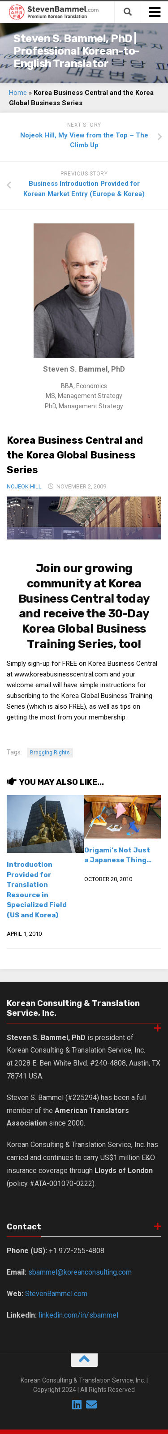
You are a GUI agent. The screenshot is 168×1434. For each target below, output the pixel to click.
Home (18, 93)
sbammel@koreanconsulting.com (80, 1272)
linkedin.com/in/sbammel (78, 1315)
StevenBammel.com (56, 1293)
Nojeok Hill (24, 486)
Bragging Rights (50, 752)
